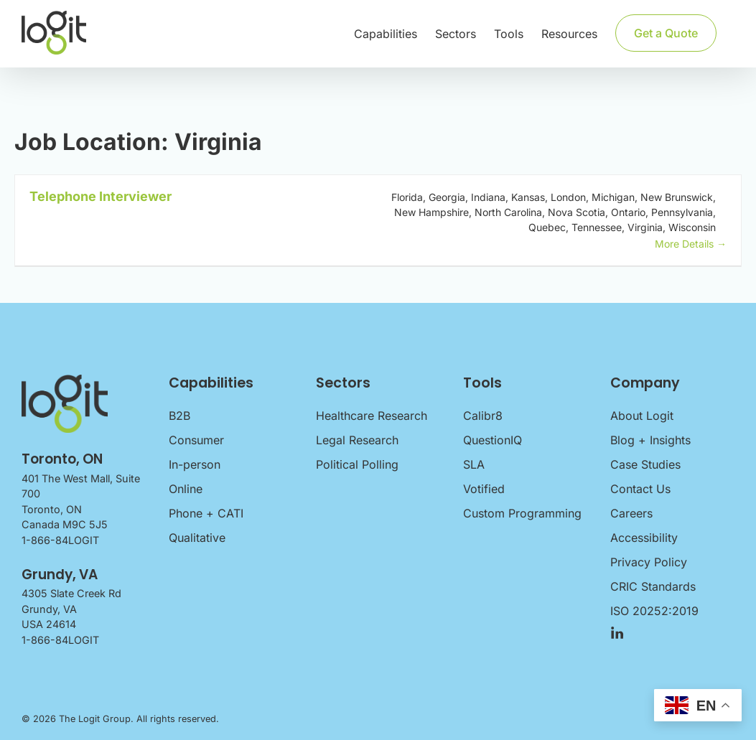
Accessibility (644, 537)
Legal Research (357, 440)
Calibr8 (483, 415)
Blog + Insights (650, 440)
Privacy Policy (648, 562)
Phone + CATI (206, 513)
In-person (194, 464)
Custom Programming (522, 513)
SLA (474, 464)
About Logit (641, 415)
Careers (631, 513)
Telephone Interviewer (100, 196)
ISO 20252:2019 (654, 611)
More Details (691, 244)
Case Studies (645, 464)
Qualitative (197, 537)
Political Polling (357, 464)
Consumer (196, 440)
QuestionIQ (492, 440)
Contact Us (640, 489)
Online (185, 489)
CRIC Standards (653, 586)
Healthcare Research (371, 415)
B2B (179, 415)
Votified (484, 489)
